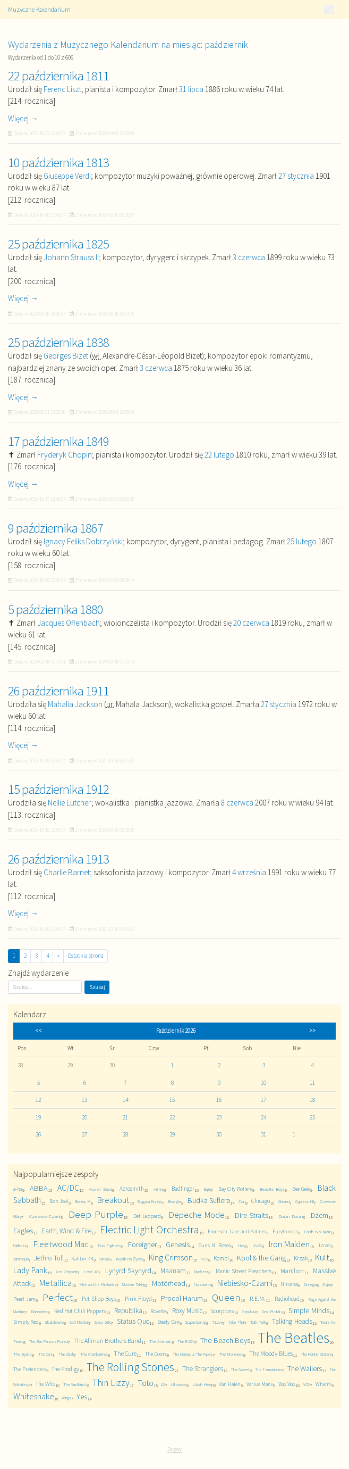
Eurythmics (285, 1231)
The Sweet (240, 1369)
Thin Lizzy (111, 1383)
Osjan (326, 1284)
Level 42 (91, 1271)
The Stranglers (202, 1368)
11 (312, 1082)
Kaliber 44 (82, 1258)
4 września (249, 872)
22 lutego (219, 455)
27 (84, 1134)
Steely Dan (168, 1321)
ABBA (39, 1188)
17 (263, 1099)
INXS (257, 1245)
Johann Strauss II (71, 257)
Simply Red (26, 1321)
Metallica (55, 1283)
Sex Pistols (272, 1311)
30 (219, 1134)
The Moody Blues (271, 1353)
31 (263, 1134)
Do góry (174, 1449)
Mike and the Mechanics (98, 1284)
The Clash (66, 1354)
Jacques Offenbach (68, 623)
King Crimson (171, 1257)
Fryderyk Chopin (64, 455)
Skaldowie (54, 1322)
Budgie (174, 1201)
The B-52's (186, 1341)
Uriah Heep (203, 1384)
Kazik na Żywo (129, 1258)
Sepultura (249, 1311)
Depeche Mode (197, 1215)
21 (125, 1117)
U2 (163, 1384)
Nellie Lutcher (69, 803)
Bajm (207, 1189)
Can (242, 1201)
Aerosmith (132, 1188)
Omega (310, 1284)
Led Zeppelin (67, 1271)
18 (312, 1099)
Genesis (178, 1244)
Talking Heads (292, 1321)
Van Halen (230, 1384)
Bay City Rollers (235, 1188)
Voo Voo (286, 1384)
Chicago (260, 1201)
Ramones (39, 1311)
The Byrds (22, 1354)
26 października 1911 (58, 690)
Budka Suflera (209, 1200)
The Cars (45, 1354)
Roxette (158, 1311)
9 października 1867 (55, 527)
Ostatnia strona (86, 955)
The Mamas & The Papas (193, 1354)
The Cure (125, 1353)
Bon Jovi (59, 1201)
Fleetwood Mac (61, 1244)
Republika (128, 1310)
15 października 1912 (58, 789)
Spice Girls (102, 1322)
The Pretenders (29, 1369)
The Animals (160, 1341)
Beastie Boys (272, 1189)
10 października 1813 (58, 162)
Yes (81, 1396)
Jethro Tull (48, 1258)
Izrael (325, 1245)
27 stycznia (296, 176)
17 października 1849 (58, 441)
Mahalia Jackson (75, 704)
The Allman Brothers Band (107, 1340)
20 (84, 1117)
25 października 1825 (58, 243)
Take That (236, 1322)
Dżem (319, 1215)
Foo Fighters (109, 1245)
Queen (226, 1297)
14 (125, 1099)
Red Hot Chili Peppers (80, 1311)
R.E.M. (258, 1298)
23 (219, 1117)
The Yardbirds (75, 1384)
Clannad (284, 1201)
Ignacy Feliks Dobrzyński (83, 541)
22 (172, 1117)
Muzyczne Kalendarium (39, 9)
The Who (45, 1384)
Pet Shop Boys (99, 1298)
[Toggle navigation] (328, 9)
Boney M (83, 1201)
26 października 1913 (58, 858)
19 (38, 1117)
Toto (146, 1383)
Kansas (104, 1258)
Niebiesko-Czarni (245, 1283)
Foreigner (142, 1244)
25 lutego (302, 541)
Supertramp (195, 1322)
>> (312, 1030)
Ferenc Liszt (62, 89)
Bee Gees (301, 1188)
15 (172, 1099)
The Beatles (293, 1338)
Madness (201, 1271)
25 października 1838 (58, 342)
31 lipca (191, 89)
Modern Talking (134, 1284)
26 (38, 1134)
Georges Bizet (66, 356)
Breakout (113, 1200)
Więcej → (23, 118)
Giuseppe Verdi (67, 176)
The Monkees (231, 1354)
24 (263, 1117)
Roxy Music (187, 1310)
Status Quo (133, 1321)
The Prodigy (65, 1369)
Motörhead (168, 1283)
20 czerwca (251, 623)
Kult (322, 1257)
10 (263, 1082)
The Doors (156, 1353)
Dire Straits (251, 1215)
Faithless (20, 1245)
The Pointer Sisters (316, 1354)
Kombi (221, 1258)
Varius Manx (259, 1384)
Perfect (57, 1297)
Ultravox (178, 1384)
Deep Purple (96, 1214)
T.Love (217, 1322)
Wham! (323, 1384)
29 (172, 1134)
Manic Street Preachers (243, 1271)
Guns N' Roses (215, 1245)
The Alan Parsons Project (48, 1341)
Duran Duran (290, 1216)
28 (125, 1134)
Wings (66, 1397)
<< (38, 1030)
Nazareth (202, 1284)
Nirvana (288, 1284)
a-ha (17, 1188)
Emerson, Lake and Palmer (237, 1231)
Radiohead (287, 1298)
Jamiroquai (21, 1258)
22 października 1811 (58, 75)
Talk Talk (258, 1322)
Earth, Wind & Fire (66, 1230)
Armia (159, 1189)
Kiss (204, 1258)
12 (38, 1099)
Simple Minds (308, 1310)
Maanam (173, 1270)
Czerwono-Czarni (45, 1216)
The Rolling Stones (130, 1366)
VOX (306, 1384)
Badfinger (183, 1188)
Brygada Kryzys (150, 1201)
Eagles (23, 1230)
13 (84, 1099)
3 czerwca (249, 257)
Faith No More (317, 1231)
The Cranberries (94, 1354)
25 (312, 1117)
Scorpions (222, 1311)
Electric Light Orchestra (149, 1229)
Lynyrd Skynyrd (128, 1270)
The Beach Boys (225, 1340)
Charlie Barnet (67, 872)
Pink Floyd (138, 1298)
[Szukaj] (45, 987)
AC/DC (68, 1188)
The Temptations (268, 1369)
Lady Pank (30, 1270)
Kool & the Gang (261, 1258)
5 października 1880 (55, 609)
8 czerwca (237, 803)
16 (219, 1099)
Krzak (301, 1258)
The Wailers (304, 1368)
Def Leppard (147, 1216)
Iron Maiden (289, 1244)
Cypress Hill (304, 1201)
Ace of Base (100, 1189)
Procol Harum (182, 1298)
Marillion (292, 1271)
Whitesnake (33, 1396)
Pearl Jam (24, 1299)
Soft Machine (79, 1322)
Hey (241, 1245)
